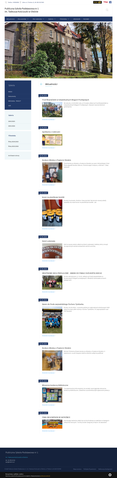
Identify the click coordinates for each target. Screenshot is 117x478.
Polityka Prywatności (90, 469)
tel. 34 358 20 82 (10, 460)
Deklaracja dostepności (105, 469)
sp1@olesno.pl (10, 462)
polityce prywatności (45, 476)
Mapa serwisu (77, 469)
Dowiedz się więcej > (48, 119)
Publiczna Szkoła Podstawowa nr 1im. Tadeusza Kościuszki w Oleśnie (22, 10)
